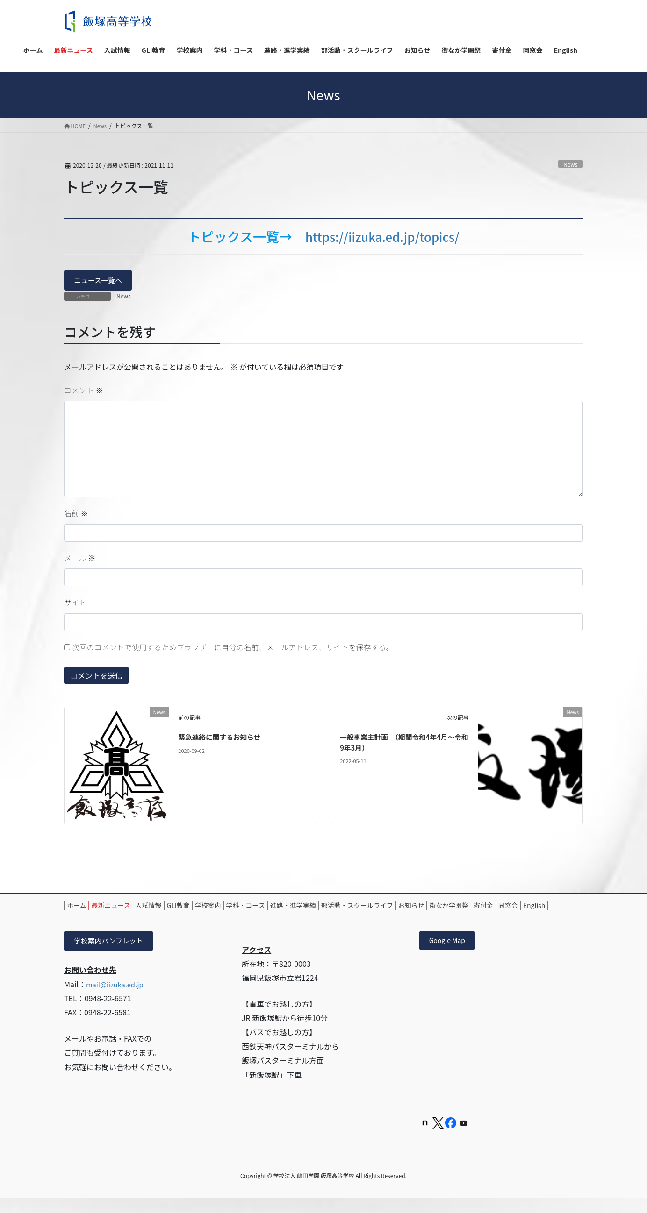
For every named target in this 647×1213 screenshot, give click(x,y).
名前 (76, 514)
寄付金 (81, 917)
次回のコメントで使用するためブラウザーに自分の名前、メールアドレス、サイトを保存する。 (233, 648)
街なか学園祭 (529, 907)
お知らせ (483, 907)
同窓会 (114, 917)
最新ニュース (123, 907)
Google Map (450, 954)
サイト (75, 604)
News (569, 163)
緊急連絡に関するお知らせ (223, 738)
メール (80, 559)
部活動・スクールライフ (421, 907)
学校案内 (246, 907)
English (148, 917)
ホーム (81, 907)
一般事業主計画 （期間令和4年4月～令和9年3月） (402, 743)
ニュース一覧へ (101, 281)
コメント (83, 391)
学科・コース (292, 907)
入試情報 (170, 907)
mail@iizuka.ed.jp (117, 998)
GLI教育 (207, 907)
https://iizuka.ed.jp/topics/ (382, 236)
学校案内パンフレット (112, 954)
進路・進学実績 (348, 907)
